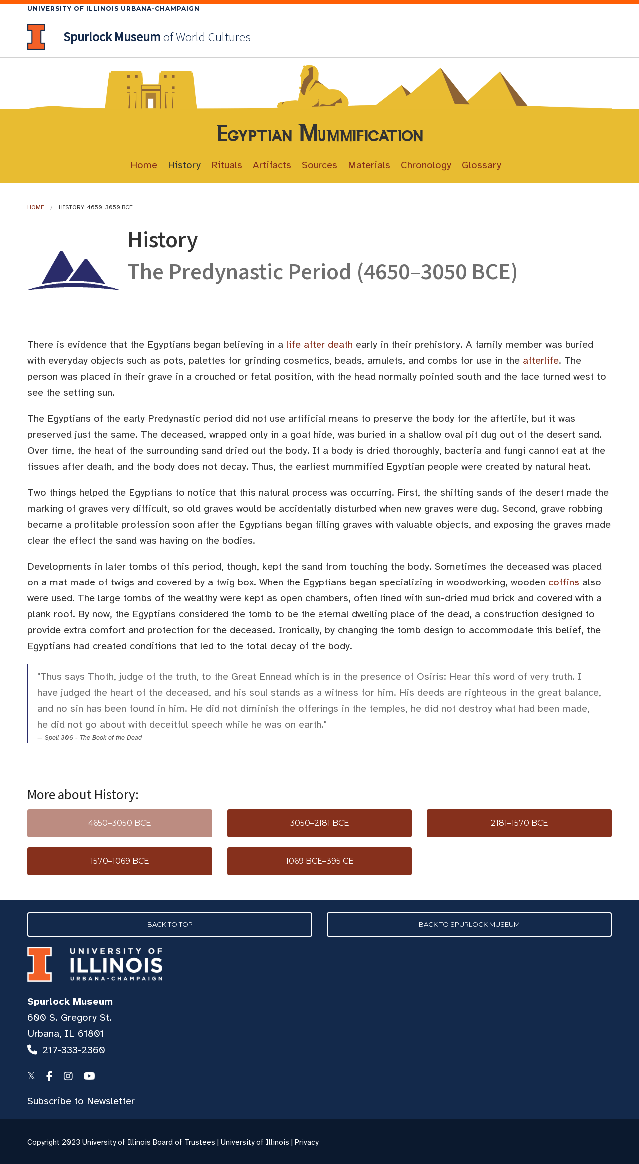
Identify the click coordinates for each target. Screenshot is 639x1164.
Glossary (481, 165)
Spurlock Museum (70, 1001)
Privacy (306, 1142)
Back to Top (170, 924)
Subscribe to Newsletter (81, 1101)
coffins (563, 582)
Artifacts (272, 165)
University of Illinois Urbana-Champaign (113, 8)
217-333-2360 (73, 1050)
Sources (319, 165)
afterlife (541, 360)
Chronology (426, 165)
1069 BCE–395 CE (320, 861)
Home (143, 165)
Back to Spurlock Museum (469, 924)
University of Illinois (255, 1142)
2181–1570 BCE (519, 823)
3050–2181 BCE (319, 823)
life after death (319, 344)
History (184, 165)
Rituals (226, 165)
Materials (369, 165)
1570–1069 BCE (119, 861)
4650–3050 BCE (119, 823)
